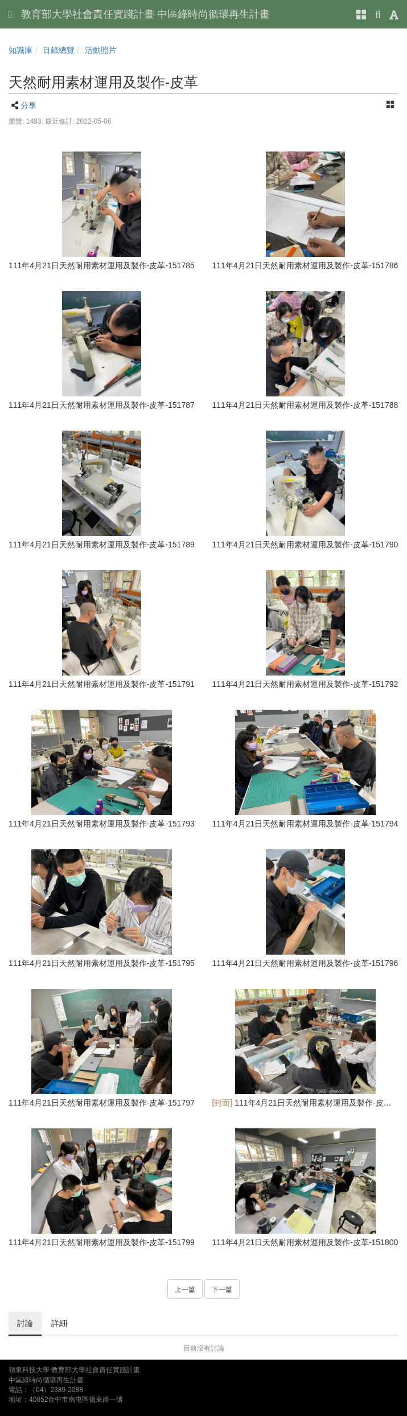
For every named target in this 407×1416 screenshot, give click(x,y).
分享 (28, 105)
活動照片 (101, 50)
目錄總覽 (59, 50)
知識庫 (20, 50)
